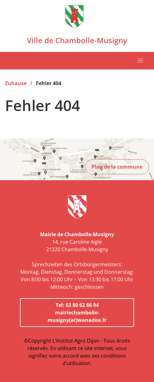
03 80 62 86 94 (82, 305)
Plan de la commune (117, 166)
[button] (140, 60)
